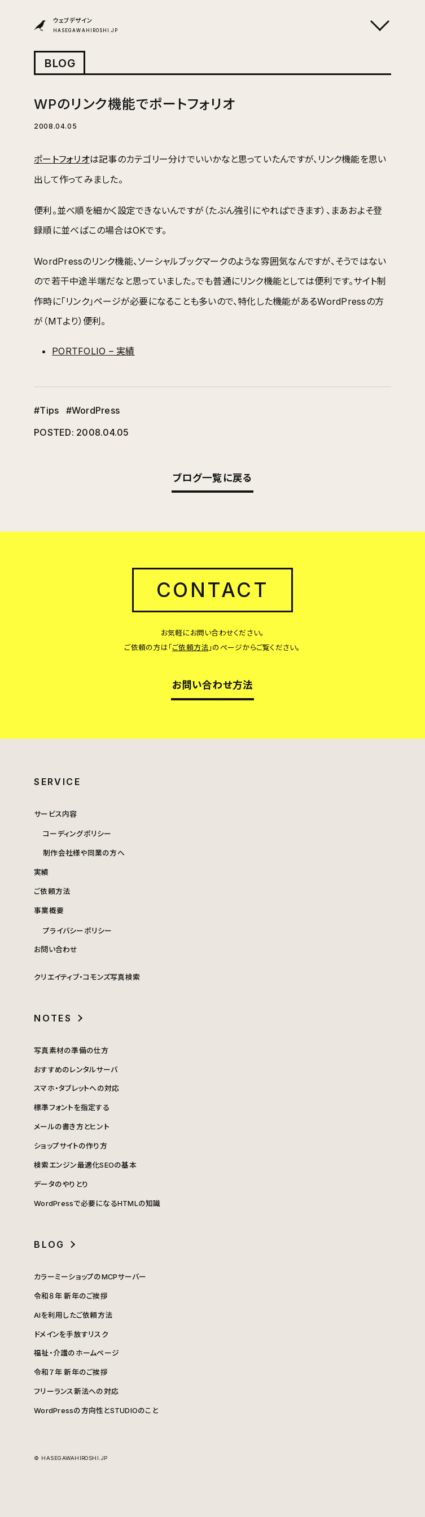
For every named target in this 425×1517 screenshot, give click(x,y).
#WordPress (93, 410)
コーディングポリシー (77, 834)
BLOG (60, 63)
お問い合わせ (55, 949)
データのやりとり (61, 1184)
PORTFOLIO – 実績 (93, 351)
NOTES (53, 1018)
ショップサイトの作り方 (70, 1146)
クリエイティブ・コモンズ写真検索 (87, 977)
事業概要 (49, 910)
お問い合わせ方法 (212, 685)
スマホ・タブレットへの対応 (76, 1088)
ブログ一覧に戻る (213, 478)
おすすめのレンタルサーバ (75, 1070)
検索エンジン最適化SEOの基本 (85, 1165)
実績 (41, 872)
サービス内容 (55, 814)
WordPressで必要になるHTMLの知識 (97, 1203)
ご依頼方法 (190, 647)
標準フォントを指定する (71, 1107)
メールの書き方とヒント (71, 1127)
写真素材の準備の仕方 (71, 1050)
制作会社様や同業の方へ (84, 853)
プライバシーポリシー (77, 931)
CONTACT (212, 590)
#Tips (46, 410)
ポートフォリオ (62, 159)
